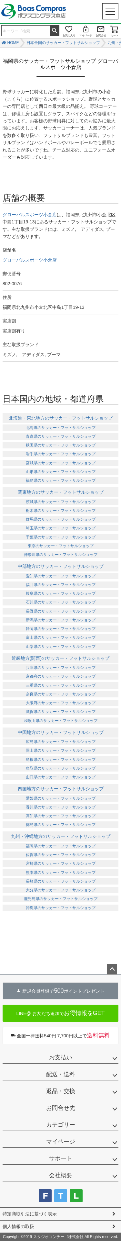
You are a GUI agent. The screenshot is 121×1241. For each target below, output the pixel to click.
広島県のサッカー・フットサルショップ (61, 741)
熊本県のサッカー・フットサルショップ (61, 872)
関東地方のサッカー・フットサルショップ (61, 492)
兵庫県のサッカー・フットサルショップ (61, 667)
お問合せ (101, 35)
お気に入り (69, 35)
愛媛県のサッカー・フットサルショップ (61, 798)
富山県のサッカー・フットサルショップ (61, 637)
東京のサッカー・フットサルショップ (61, 546)
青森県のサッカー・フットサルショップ (61, 436)
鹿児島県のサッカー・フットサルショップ (60, 899)
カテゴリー (60, 1125)
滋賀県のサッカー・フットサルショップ (61, 711)
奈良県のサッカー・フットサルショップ (61, 694)
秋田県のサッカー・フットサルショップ (61, 445)
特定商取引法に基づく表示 (30, 1213)
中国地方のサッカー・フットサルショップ (61, 732)
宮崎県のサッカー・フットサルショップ (61, 863)
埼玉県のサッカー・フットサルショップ (61, 528)
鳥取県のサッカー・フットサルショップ (61, 768)
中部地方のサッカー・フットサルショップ (61, 566)
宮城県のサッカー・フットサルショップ (61, 463)
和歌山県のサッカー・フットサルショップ (60, 720)
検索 (54, 30)
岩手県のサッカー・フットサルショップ (61, 454)
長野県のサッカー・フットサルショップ (61, 611)
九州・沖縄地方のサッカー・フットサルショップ (60, 836)
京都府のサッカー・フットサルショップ (61, 676)
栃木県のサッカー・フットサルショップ (61, 510)
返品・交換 (60, 1091)
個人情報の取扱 (18, 1226)
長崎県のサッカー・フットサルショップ (61, 881)
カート (114, 35)
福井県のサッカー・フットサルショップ (61, 584)
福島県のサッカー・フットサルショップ (61, 480)
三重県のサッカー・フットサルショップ (61, 685)
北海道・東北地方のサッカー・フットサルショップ (61, 418)
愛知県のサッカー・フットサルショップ (61, 576)
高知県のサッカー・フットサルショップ (61, 816)
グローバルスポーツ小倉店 (30, 214)
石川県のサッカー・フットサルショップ (61, 602)
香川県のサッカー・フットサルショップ (61, 807)
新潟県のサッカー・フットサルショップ (61, 620)
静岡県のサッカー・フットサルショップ (61, 628)
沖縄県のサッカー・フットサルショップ (61, 908)
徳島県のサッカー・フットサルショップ (61, 824)
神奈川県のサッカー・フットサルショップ (60, 554)
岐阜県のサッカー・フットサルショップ (61, 593)
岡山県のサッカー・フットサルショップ (61, 750)
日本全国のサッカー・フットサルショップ (63, 42)
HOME (13, 42)
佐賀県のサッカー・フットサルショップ (61, 854)
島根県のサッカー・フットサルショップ (61, 759)
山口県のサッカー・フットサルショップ (61, 777)
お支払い (60, 1057)
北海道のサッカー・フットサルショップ (61, 427)
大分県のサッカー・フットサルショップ (61, 890)
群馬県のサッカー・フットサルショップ (61, 519)
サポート (60, 1158)
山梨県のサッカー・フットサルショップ (61, 646)
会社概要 (60, 1175)
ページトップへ (112, 969)
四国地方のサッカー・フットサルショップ (61, 788)
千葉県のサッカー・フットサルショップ (61, 537)
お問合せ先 (60, 1108)
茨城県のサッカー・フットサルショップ (61, 502)
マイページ (85, 35)
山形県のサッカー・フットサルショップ (61, 471)
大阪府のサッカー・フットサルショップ (61, 703)
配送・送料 (60, 1074)
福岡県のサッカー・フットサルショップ (61, 846)
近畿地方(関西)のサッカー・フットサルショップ (60, 658)
